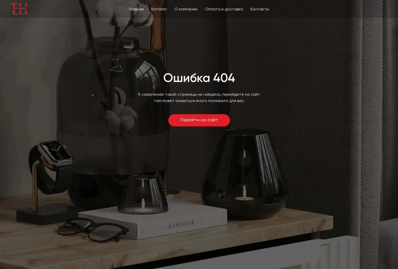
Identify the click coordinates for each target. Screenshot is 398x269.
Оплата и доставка (224, 9)
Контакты (260, 9)
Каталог (159, 9)
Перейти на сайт (199, 120)
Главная (136, 9)
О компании (186, 9)
